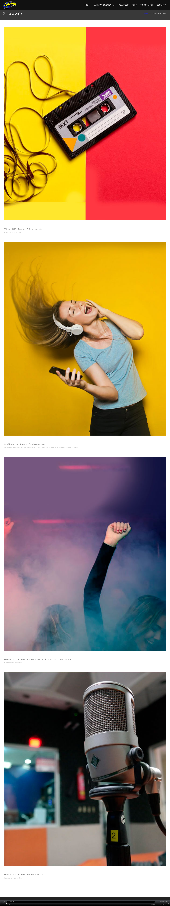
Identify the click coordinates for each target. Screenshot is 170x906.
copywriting (63, 662)
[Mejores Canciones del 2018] (85, 341)
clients (56, 662)
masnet (22, 231)
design (70, 662)
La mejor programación (18, 872)
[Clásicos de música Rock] (85, 126)
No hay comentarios (35, 231)
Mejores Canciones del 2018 (20, 441)
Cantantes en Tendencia (18, 657)
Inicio (144, 16)
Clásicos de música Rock (18, 226)
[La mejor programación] (85, 771)
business (50, 662)
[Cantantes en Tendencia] (85, 556)
